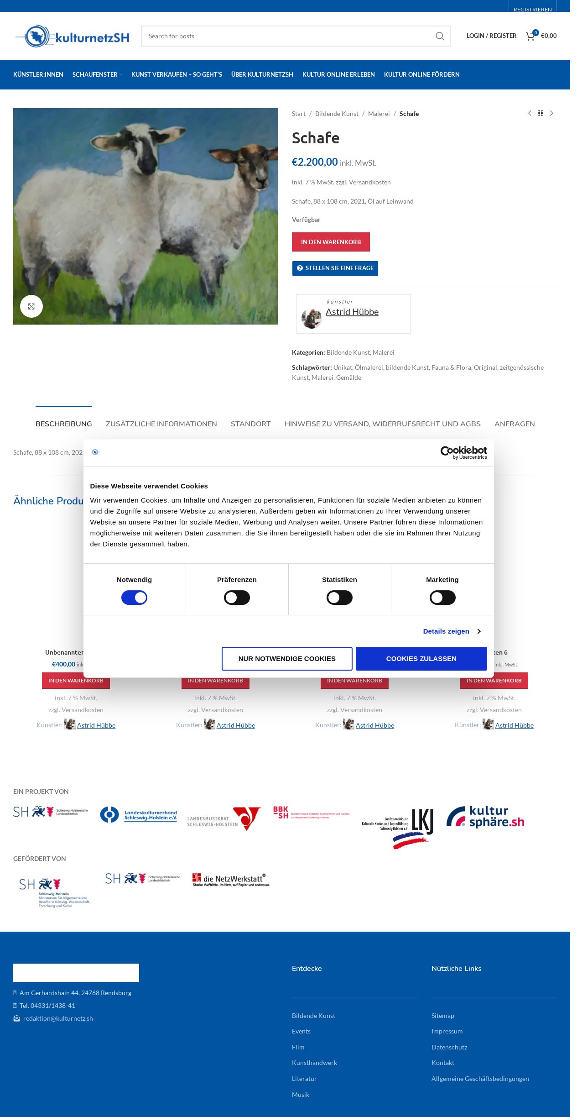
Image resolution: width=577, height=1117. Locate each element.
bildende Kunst (407, 367)
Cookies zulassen (428, 723)
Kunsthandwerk (314, 1062)
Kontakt (442, 1062)
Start (299, 113)
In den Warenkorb (331, 242)
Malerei (379, 113)
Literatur (304, 1078)
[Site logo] (72, 35)
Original (485, 367)
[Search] (296, 36)
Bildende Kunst (337, 113)
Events (301, 1031)
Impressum (447, 1031)
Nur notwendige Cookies (287, 723)
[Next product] (551, 113)
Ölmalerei (369, 367)
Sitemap (442, 1015)
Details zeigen (456, 695)
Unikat (342, 367)
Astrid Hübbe (352, 311)
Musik (300, 1094)
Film (298, 1047)
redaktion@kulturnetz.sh (57, 1018)
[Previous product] (529, 113)
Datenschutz (449, 1047)
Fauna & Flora (451, 367)
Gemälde (348, 377)
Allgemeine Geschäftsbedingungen (480, 1078)
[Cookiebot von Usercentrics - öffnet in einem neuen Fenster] (457, 517)
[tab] (64, 420)
